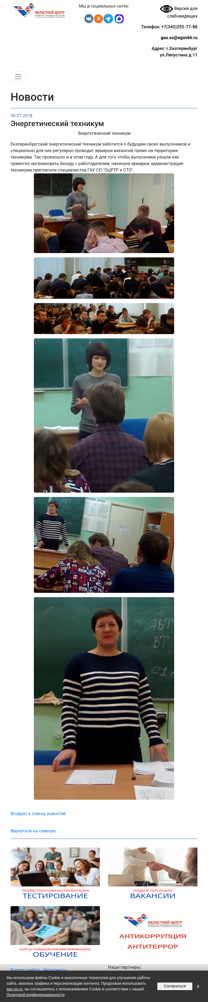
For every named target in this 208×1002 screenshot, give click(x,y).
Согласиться (175, 986)
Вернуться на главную (33, 830)
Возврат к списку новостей (38, 813)
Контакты (55, 970)
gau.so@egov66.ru (179, 37)
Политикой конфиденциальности (35, 995)
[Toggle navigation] (18, 76)
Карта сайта (25, 970)
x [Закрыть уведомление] (198, 986)
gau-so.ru (14, 989)
